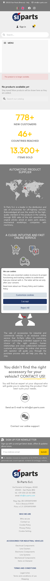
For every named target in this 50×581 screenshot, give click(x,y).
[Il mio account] (21, 27)
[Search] (25, 98)
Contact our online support (25, 426)
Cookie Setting (25, 531)
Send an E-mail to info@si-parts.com (25, 407)
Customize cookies (25, 295)
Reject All (25, 307)
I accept (25, 301)
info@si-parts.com (27, 495)
